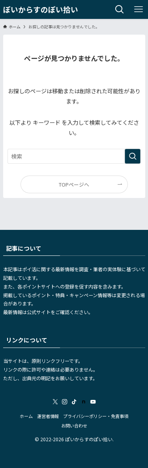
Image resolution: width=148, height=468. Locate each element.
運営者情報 (48, 416)
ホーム (26, 416)
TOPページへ (74, 184)
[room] (83, 401)
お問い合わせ (74, 425)
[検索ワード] (74, 156)
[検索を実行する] (133, 156)
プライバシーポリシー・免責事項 (95, 416)
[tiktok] (74, 401)
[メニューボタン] (138, 9)
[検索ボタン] (119, 9)
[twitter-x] (55, 401)
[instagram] (64, 401)
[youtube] (93, 401)
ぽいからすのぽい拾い (40, 9)
